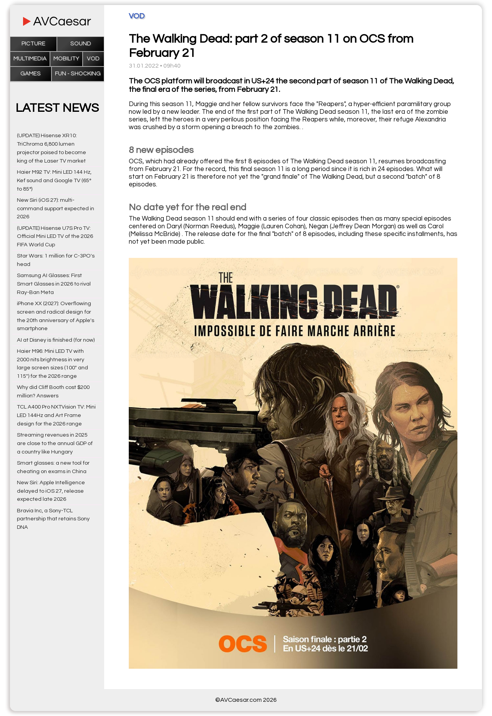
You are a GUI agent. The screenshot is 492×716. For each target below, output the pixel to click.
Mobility (66, 58)
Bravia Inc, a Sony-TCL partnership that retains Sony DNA (53, 519)
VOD (93, 58)
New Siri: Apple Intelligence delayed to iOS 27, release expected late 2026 (51, 491)
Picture (33, 44)
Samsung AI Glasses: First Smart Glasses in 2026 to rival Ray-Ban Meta (54, 283)
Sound (80, 44)
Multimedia (30, 58)
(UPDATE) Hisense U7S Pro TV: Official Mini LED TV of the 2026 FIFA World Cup (55, 236)
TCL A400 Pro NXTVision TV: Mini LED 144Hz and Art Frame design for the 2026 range (56, 415)
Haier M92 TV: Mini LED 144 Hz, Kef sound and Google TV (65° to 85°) (54, 180)
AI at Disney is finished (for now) (56, 340)
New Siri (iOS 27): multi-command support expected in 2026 (55, 208)
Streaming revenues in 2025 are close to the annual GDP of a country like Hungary (55, 443)
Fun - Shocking (78, 73)
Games (30, 73)
